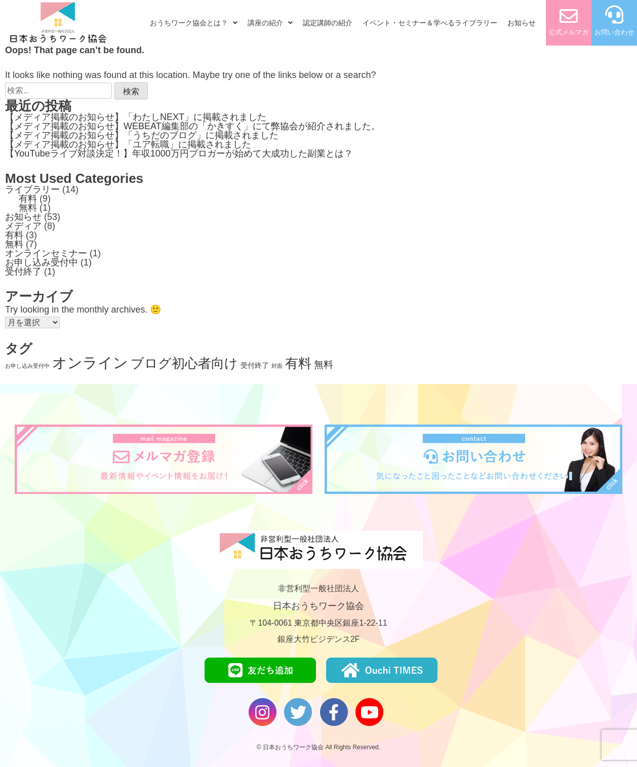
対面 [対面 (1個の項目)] (277, 366)
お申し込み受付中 (41, 262)
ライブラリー (32, 189)
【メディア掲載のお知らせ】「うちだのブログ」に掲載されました (141, 135)
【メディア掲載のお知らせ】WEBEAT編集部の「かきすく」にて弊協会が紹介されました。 (192, 126)
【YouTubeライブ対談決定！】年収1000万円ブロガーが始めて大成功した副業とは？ (179, 153)
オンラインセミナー (46, 253)
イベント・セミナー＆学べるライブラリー (430, 23)
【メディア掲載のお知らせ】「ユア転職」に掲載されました (128, 144)
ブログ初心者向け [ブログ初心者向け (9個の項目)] (184, 363)
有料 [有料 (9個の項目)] (298, 363)
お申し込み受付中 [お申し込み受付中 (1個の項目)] (27, 366)
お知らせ (521, 23)
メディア (23, 226)
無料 (28, 208)
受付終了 (23, 271)
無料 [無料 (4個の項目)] (323, 364)
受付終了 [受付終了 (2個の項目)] (255, 365)
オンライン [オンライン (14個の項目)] (90, 362)
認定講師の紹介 (327, 23)
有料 (28, 199)
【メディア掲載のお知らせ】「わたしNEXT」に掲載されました (135, 117)
